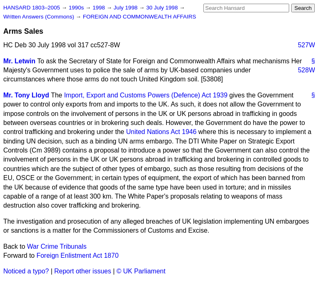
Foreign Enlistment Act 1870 (78, 255)
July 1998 (126, 8)
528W (306, 70)
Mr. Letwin (19, 61)
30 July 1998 (162, 8)
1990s (76, 8)
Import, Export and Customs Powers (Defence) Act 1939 (145, 95)
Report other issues (82, 271)
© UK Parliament (140, 271)
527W (306, 45)
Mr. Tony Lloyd (26, 95)
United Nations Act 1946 (161, 131)
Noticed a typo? (26, 271)
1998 (100, 8)
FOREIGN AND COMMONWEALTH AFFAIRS (139, 17)
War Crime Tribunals (57, 246)
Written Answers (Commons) (39, 17)
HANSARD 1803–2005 (31, 8)
